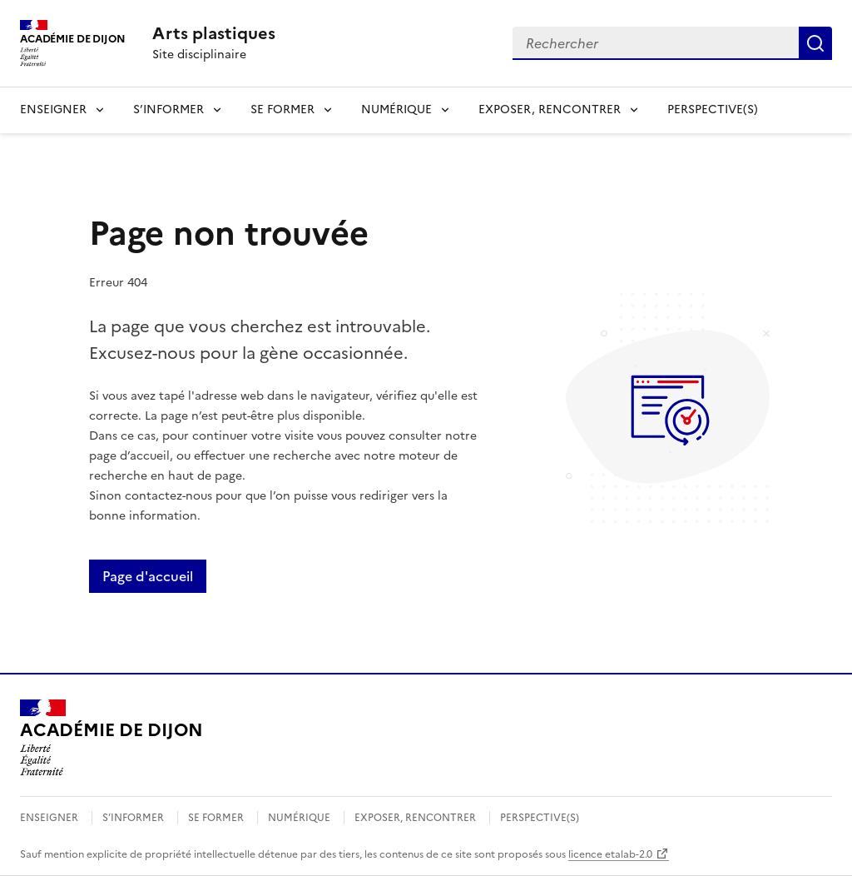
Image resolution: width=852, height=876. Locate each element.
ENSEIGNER (53, 109)
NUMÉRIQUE (396, 109)
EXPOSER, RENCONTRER (549, 109)
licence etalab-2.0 (610, 854)
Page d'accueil (147, 576)
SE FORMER (282, 109)
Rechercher (815, 43)
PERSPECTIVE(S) (712, 109)
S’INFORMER (168, 109)
